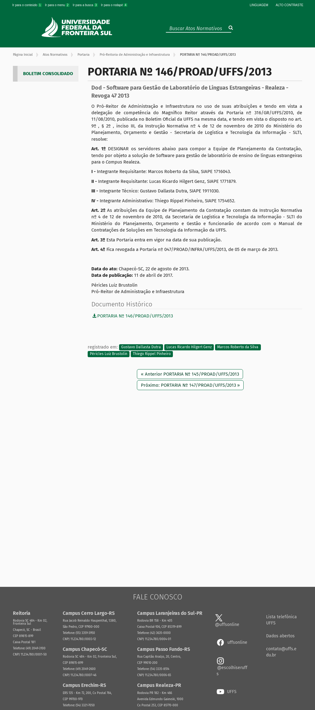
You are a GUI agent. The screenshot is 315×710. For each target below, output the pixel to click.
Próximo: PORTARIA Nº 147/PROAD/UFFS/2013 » (190, 385)
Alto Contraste (289, 5)
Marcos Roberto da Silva (237, 347)
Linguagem (259, 5)
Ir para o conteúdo (27, 5)
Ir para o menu (57, 5)
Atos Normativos (55, 55)
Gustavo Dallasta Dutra (141, 347)
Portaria (84, 55)
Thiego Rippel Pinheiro (152, 354)
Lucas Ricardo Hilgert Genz (189, 347)
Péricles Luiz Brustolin (108, 354)
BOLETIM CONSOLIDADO (48, 73)
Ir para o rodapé (114, 5)
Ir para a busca (85, 5)
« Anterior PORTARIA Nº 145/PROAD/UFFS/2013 (190, 374)
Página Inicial (23, 55)
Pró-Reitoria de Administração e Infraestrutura (135, 55)
